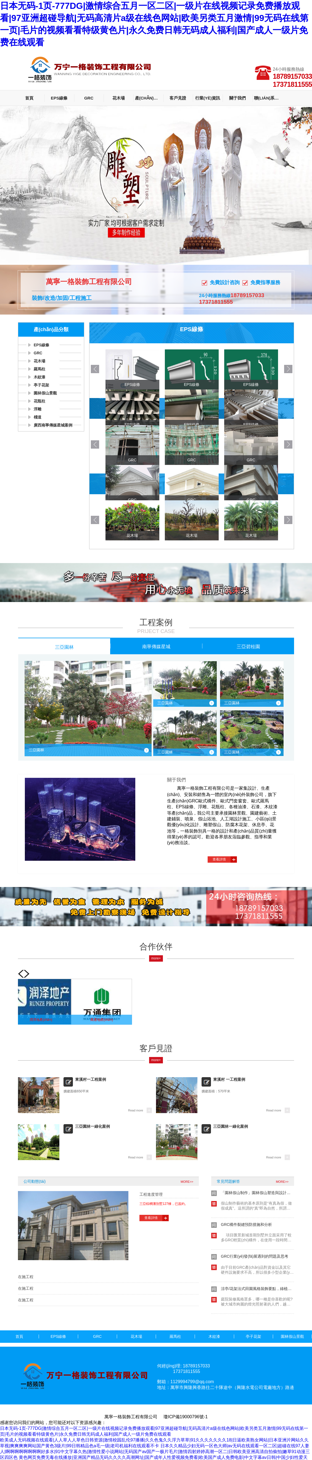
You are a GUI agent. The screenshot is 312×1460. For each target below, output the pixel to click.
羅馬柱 (39, 369)
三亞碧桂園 (248, 646)
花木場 (118, 98)
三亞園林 (64, 647)
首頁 (29, 98)
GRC (88, 98)
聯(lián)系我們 (268, 98)
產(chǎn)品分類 (149, 98)
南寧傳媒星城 (156, 646)
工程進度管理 (151, 1194)
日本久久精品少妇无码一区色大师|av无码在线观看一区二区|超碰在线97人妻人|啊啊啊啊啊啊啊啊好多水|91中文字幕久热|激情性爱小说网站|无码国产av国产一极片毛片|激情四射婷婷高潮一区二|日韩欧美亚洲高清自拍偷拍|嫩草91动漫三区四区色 (155, 1451)
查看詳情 (219, 859)
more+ (156, 958)
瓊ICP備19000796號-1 (185, 1416)
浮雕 (37, 409)
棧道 (37, 417)
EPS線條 (59, 98)
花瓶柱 (39, 401)
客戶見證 (178, 98)
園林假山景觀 (45, 393)
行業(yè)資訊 (207, 98)
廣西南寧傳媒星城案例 (53, 425)
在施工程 (25, 1277)
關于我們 (237, 98)
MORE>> (187, 1181)
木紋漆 (39, 377)
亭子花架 (41, 385)
